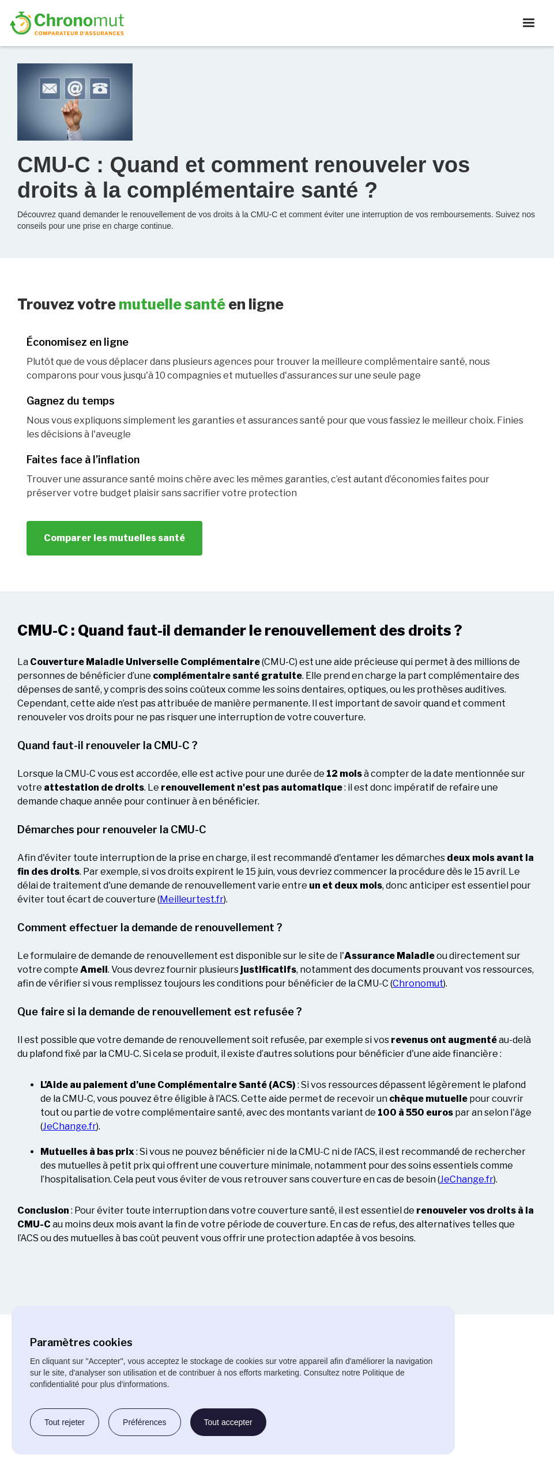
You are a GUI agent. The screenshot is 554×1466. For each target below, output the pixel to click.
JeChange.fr (69, 1126)
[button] (528, 23)
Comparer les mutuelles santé (114, 537)
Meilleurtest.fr (192, 899)
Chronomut (418, 983)
